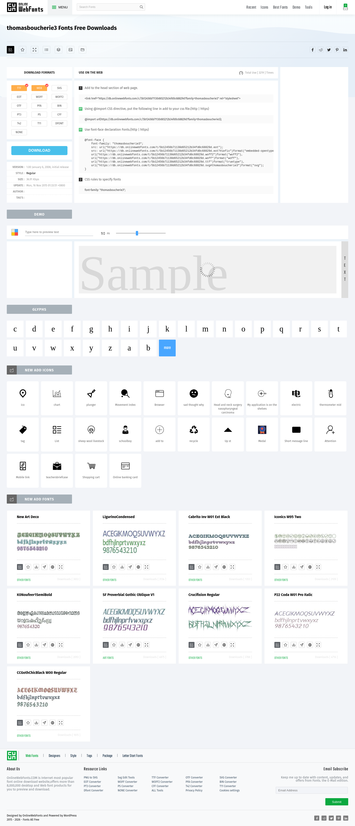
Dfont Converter (93, 790)
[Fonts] (82, 49)
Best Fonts (280, 7)
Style (73, 756)
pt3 (19, 114)
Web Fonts (32, 756)
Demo (296, 7)
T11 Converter (228, 786)
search (141, 7)
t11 (39, 123)
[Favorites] (22, 49)
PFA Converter (194, 781)
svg (59, 88)
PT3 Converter (92, 786)
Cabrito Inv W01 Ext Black (209, 517)
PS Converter (125, 786)
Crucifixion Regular (204, 595)
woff (39, 96)
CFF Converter (160, 786)
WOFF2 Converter (162, 781)
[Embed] (52, 567)
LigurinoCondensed (119, 517)
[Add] (10, 49)
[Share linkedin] (345, 50)
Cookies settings (230, 790)
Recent (251, 7)
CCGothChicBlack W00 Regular (42, 672)
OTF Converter (194, 777)
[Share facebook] (313, 50)
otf (19, 105)
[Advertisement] (314, 135)
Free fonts (27, 7)
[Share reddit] (321, 50)
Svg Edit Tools (126, 777)
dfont (59, 123)
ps (39, 114)
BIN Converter (228, 781)
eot (19, 96)
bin (59, 105)
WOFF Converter (127, 781)
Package (107, 756)
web (39, 88)
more (167, 348)
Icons (265, 7)
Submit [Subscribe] (336, 802)
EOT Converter (92, 781)
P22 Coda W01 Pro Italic (293, 595)
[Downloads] (36, 567)
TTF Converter (160, 777)
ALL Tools (157, 790)
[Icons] (70, 49)
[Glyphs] (46, 49)
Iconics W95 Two (287, 517)
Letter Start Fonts (132, 756)
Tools (309, 7)
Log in (328, 7)
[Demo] (34, 49)
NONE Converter (127, 790)
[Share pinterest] (337, 50)
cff (59, 114)
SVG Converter (228, 777)
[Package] (58, 49)
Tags (89, 756)
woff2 (59, 96)
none (19, 132)
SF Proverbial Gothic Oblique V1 (128, 595)
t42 (19, 123)
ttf (19, 88)
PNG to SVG (91, 777)
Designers (54, 756)
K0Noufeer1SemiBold (34, 595)
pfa (39, 105)
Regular (31, 173)
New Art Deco (28, 517)
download (39, 150)
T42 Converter (194, 786)
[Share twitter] (329, 50)
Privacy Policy (194, 790)
